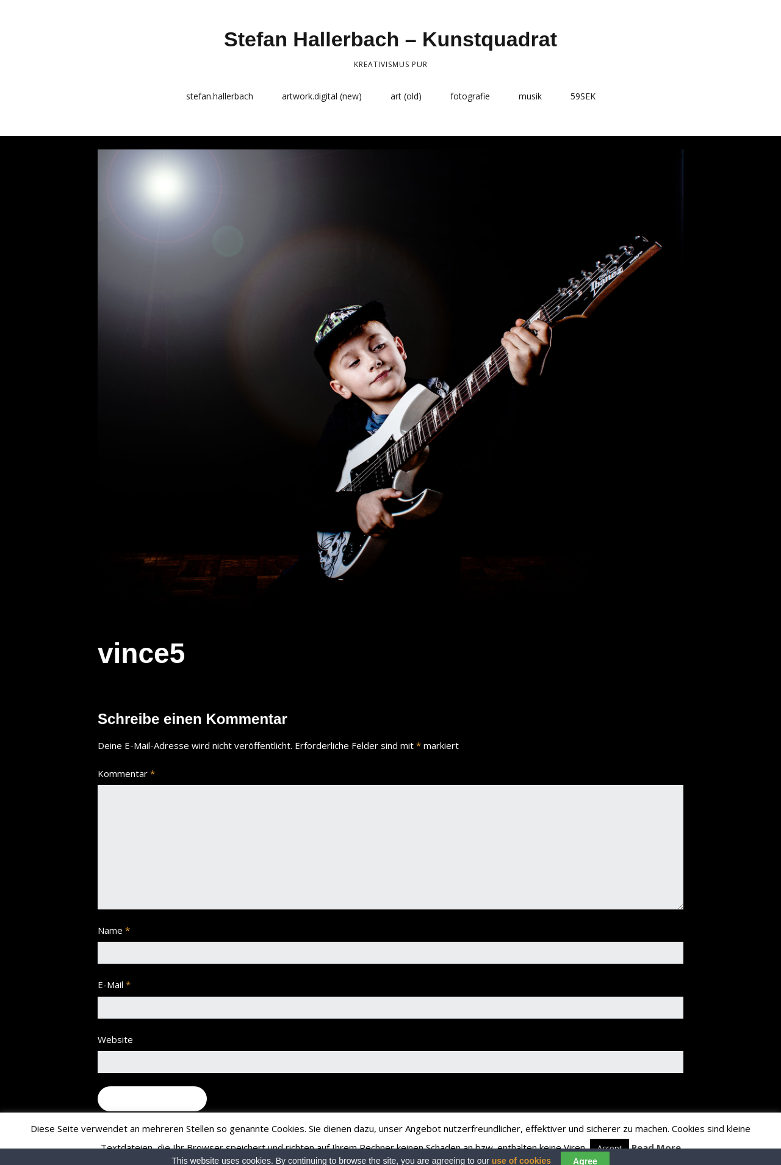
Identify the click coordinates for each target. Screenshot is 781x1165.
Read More (656, 1147)
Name (114, 930)
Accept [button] (609, 1147)
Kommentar (126, 773)
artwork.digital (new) (322, 96)
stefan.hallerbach (219, 96)
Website (115, 1039)
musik (530, 96)
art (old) (406, 96)
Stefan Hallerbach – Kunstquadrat (390, 39)
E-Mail (114, 984)
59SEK (583, 96)
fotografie (470, 96)
